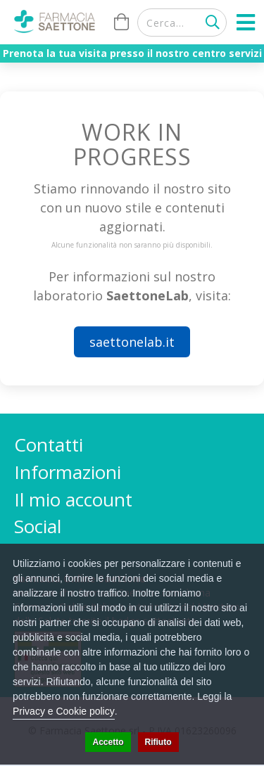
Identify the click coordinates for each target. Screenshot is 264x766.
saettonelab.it (132, 341)
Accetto (107, 742)
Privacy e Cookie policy (64, 711)
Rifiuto (158, 742)
